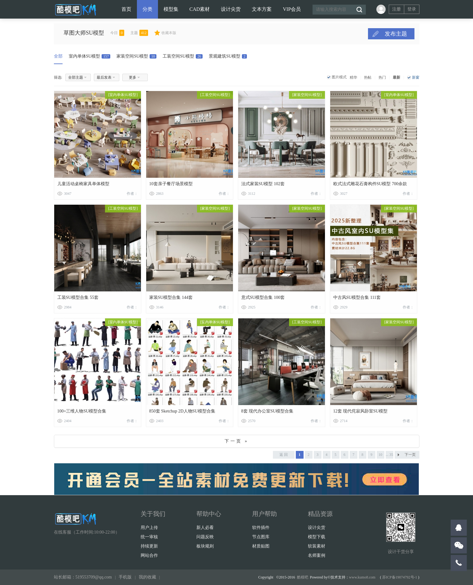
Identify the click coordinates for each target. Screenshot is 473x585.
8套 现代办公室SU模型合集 (267, 411)
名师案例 (316, 555)
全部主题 (75, 77)
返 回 (283, 454)
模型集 (171, 9)
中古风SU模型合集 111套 (357, 297)
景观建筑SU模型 (228, 56)
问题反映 (205, 537)
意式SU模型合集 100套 (263, 297)
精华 (353, 77)
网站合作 (149, 555)
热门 (382, 77)
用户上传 (149, 527)
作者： (132, 193)
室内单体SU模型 (90, 56)
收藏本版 (181, 33)
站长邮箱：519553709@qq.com (83, 577)
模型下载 (316, 537)
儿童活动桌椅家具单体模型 (83, 183)
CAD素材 (200, 9)
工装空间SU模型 (183, 56)
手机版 (125, 577)
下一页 (410, 454)
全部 (58, 56)
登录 (411, 9)
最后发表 (104, 77)
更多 (132, 77)
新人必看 (205, 527)
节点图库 (260, 537)
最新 (396, 77)
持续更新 (149, 546)
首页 (126, 9)
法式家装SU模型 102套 (263, 183)
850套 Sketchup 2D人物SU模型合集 (182, 411)
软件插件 (260, 527)
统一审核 (149, 537)
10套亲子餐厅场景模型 (171, 183)
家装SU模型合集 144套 (171, 297)
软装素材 (316, 546)
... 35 (389, 454)
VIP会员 (292, 9)
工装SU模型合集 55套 (78, 297)
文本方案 (262, 9)
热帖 (367, 77)
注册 (396, 9)
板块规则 (205, 546)
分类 (147, 9)
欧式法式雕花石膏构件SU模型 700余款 (370, 183)
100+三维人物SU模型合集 (82, 411)
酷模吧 (302, 577)
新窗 (415, 77)
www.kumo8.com (362, 577)
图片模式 (339, 77)
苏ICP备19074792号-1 (399, 577)
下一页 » (237, 441)
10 (380, 454)
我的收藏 (147, 577)
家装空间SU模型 (136, 56)
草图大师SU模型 (96, 33)
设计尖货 (231, 9)
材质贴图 (260, 546)
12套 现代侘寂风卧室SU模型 (360, 411)
